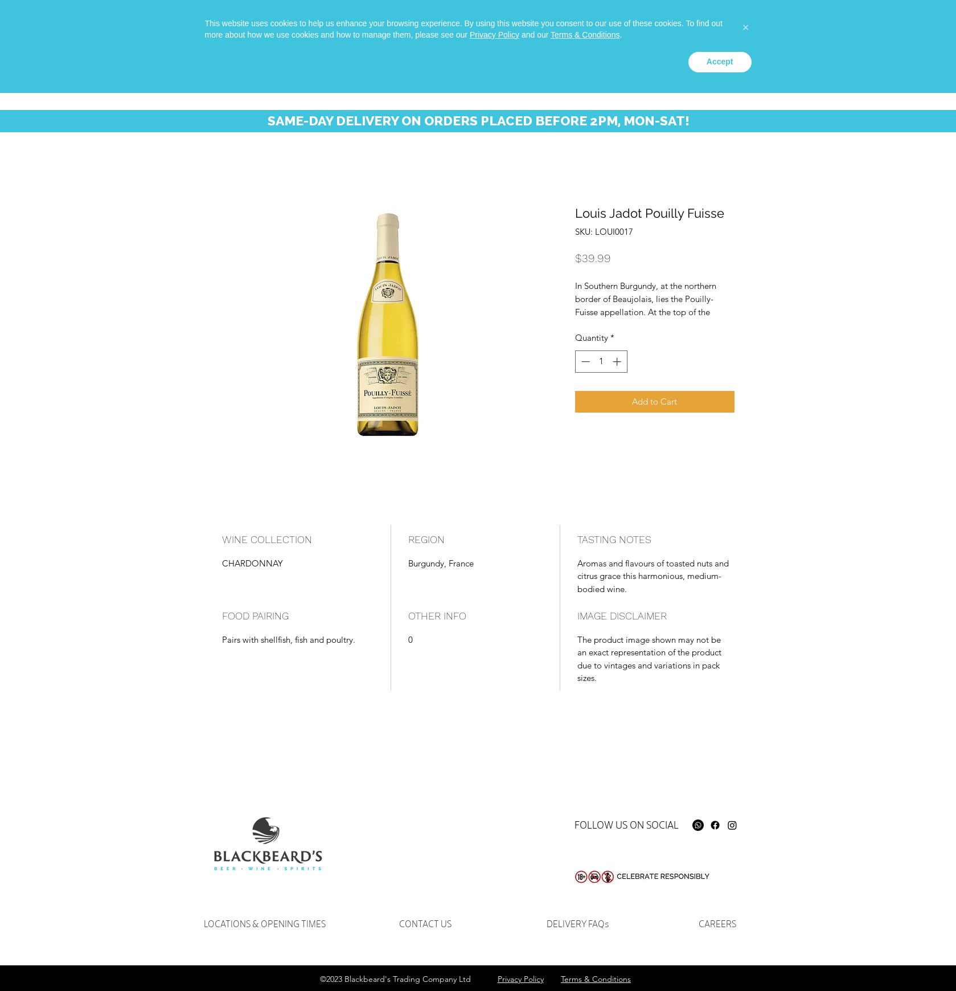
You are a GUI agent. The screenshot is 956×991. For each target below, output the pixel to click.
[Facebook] (715, 825)
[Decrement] (584, 361)
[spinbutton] (601, 361)
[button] (880, 33)
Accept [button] (720, 959)
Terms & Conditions (585, 932)
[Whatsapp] (681, 26)
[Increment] (618, 361)
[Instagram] (732, 825)
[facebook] (698, 26)
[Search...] (788, 31)
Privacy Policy (494, 932)
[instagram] (715, 26)
